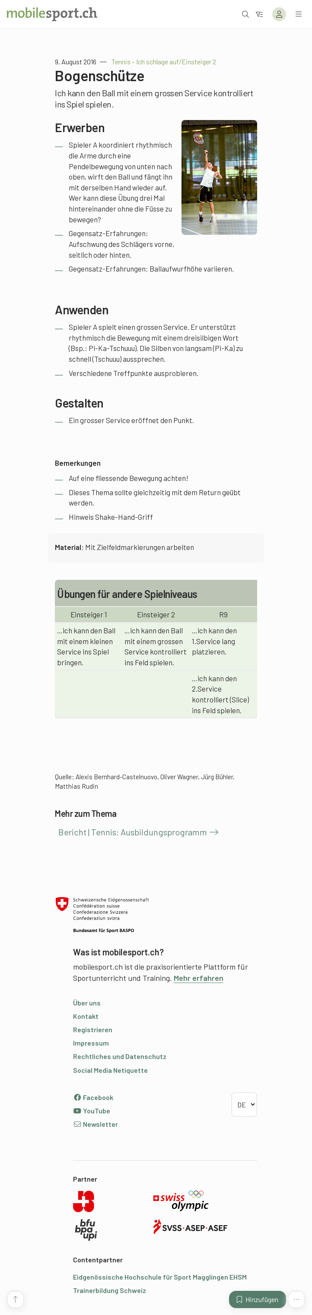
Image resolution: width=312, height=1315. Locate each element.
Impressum (91, 1043)
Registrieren (92, 1029)
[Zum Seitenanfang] (15, 1299)
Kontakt (86, 1016)
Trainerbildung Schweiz (109, 1290)
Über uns (87, 1003)
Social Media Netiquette (110, 1070)
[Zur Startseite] (52, 14)
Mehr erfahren (198, 978)
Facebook (93, 1097)
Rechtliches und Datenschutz (119, 1056)
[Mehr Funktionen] (296, 1299)
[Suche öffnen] (245, 14)
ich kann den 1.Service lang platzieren (214, 641)
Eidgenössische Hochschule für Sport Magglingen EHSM (160, 1277)
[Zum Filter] (259, 14)
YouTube (91, 1110)
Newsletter (95, 1124)
